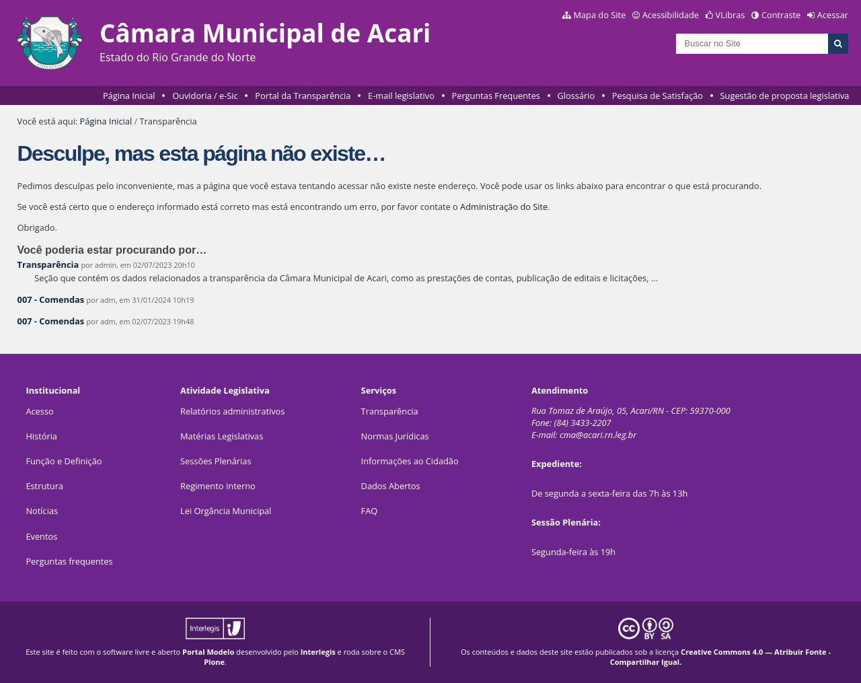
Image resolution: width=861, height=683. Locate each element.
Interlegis (318, 652)
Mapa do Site (599, 15)
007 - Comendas (51, 299)
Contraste (780, 15)
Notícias (42, 511)
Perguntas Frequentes (496, 95)
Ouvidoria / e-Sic (205, 95)
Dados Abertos (390, 486)
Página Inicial (129, 95)
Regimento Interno (218, 486)
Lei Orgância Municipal (225, 511)
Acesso (39, 411)
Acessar (832, 15)
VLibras (730, 15)
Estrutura (44, 486)
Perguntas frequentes (69, 561)
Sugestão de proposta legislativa (785, 95)
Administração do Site (504, 207)
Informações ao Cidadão (410, 461)
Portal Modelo (208, 652)
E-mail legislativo (401, 95)
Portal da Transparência (302, 95)
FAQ (369, 511)
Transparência (48, 264)
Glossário (576, 95)
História (41, 436)
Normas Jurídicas (395, 436)
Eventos (41, 536)
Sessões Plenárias (215, 461)
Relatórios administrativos (232, 411)
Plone (214, 662)
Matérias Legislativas (221, 436)
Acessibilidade (670, 15)
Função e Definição (64, 461)
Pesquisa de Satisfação (657, 95)
